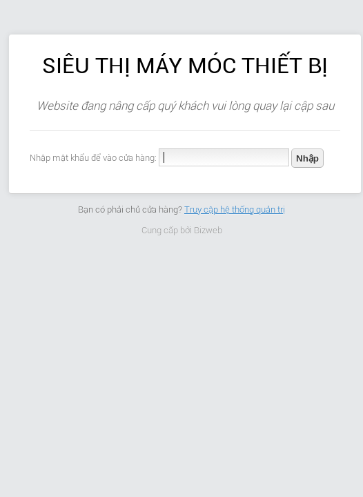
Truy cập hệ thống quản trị (234, 209)
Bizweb (208, 230)
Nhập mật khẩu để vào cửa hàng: (93, 158)
